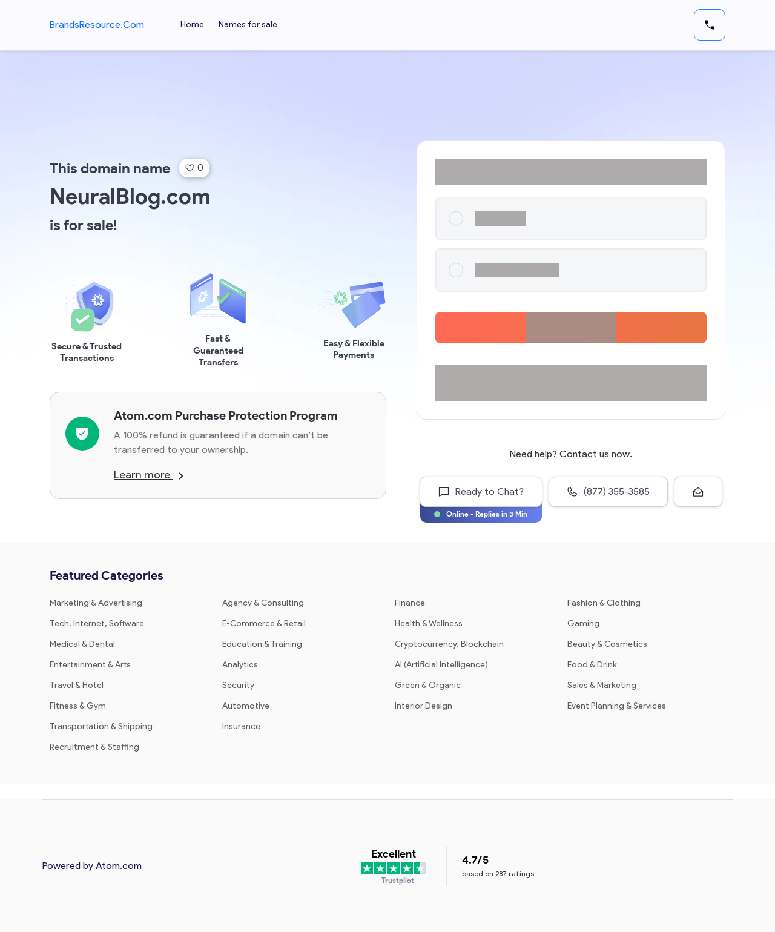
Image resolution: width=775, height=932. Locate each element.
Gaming (583, 623)
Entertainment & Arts (90, 664)
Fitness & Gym (78, 706)
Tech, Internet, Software (97, 623)
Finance (410, 603)
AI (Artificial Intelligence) (441, 664)
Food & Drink (592, 664)
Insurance (241, 726)
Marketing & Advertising (96, 603)
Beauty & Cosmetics (607, 644)
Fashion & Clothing (604, 603)
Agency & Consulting (263, 603)
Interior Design (423, 706)
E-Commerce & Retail (264, 623)
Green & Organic (428, 685)
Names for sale (248, 24)
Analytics (240, 664)
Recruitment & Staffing (94, 747)
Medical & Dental (82, 644)
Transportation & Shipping (101, 726)
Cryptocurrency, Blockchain (449, 644)
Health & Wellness (429, 623)
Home (192, 24)
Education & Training (262, 644)
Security (238, 685)
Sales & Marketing (601, 685)
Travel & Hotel (77, 685)
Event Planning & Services (616, 706)
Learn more (148, 474)
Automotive (245, 706)
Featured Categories (106, 575)
